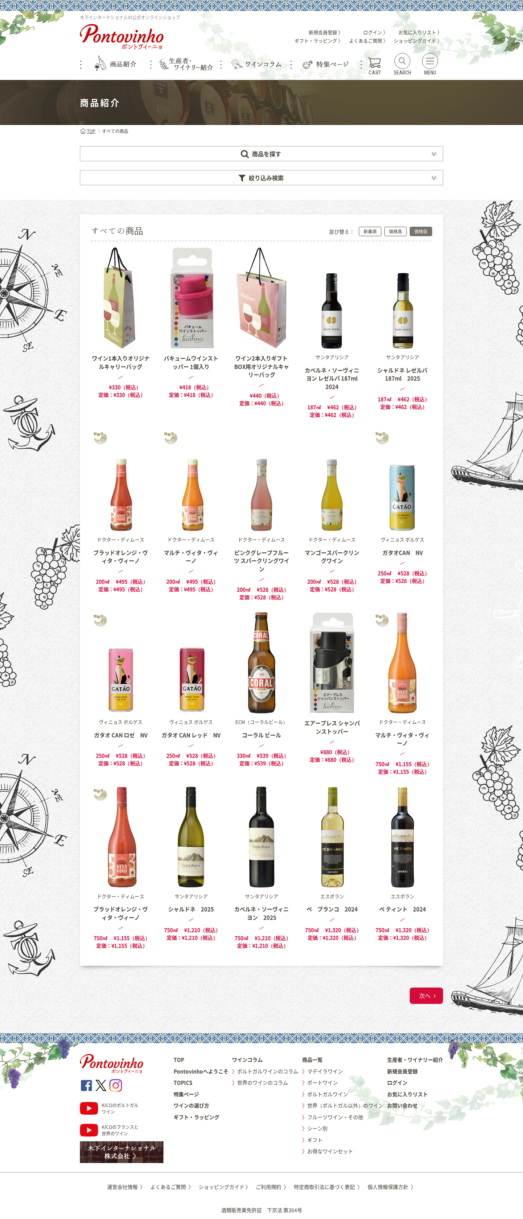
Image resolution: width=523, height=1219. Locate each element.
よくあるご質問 (172, 1186)
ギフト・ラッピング (196, 1117)
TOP (88, 131)
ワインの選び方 (191, 1105)
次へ (425, 995)
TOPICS (183, 1082)
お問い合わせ (402, 1105)
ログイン (397, 1082)
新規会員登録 (402, 1071)
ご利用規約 (272, 1186)
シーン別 (317, 1128)
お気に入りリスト (407, 1094)
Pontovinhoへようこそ (201, 1071)
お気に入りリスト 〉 (420, 32)
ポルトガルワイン (327, 1094)
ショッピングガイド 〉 (418, 40)
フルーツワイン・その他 (335, 1117)
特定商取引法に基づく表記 (328, 1186)
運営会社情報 (126, 1186)
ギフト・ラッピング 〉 (319, 40)
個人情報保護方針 (392, 1186)
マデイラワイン (325, 1071)
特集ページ (186, 1094)
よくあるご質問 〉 (368, 40)
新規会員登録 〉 (326, 32)
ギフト (315, 1139)
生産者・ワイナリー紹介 (415, 1059)
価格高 (395, 231)
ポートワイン (322, 1082)
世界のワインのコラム (262, 1082)
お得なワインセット (330, 1151)
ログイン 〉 (375, 32)
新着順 (370, 231)
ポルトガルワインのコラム (267, 1071)
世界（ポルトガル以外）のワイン (345, 1105)
